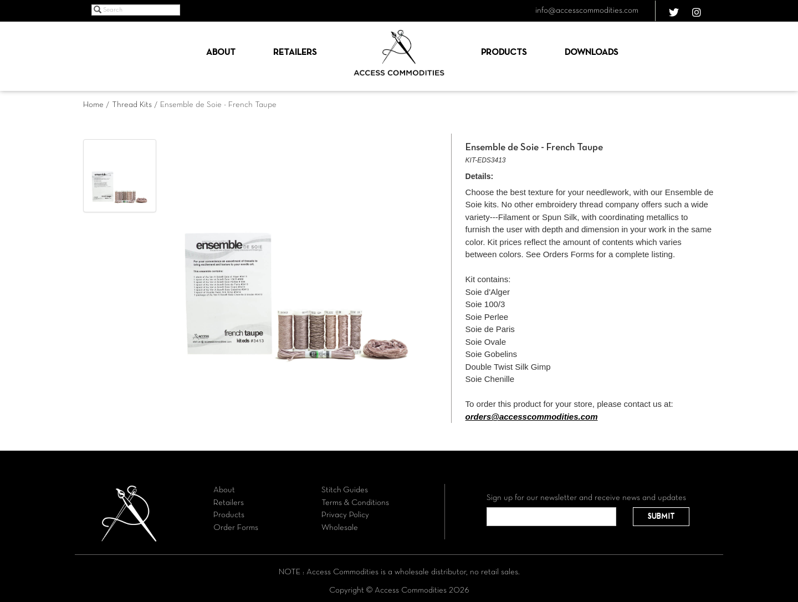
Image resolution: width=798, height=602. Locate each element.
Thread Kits (132, 105)
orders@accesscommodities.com (532, 416)
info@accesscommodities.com (586, 10)
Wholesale (339, 528)
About (221, 53)
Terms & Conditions (355, 503)
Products (503, 53)
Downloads (591, 53)
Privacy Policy (345, 515)
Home (93, 105)
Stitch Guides (344, 490)
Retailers (294, 53)
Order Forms (235, 528)
